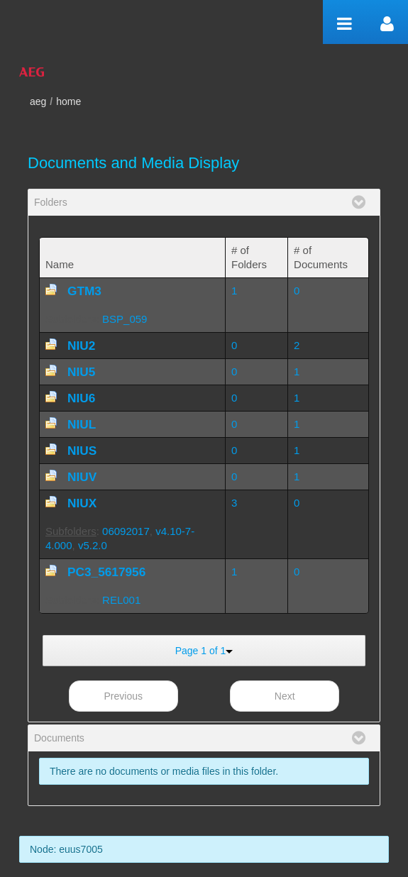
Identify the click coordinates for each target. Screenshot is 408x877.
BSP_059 (124, 319)
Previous (123, 696)
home (68, 101)
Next (285, 696)
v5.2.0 (92, 545)
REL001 (121, 600)
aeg (38, 101)
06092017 (126, 531)
